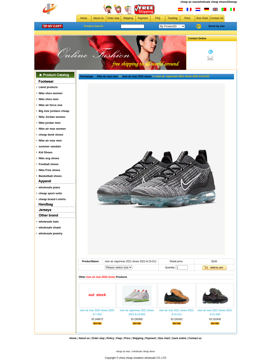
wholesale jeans (49, 187)
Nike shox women (51, 93)
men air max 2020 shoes (136, 76)
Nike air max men (50, 140)
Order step (113, 18)
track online (179, 338)
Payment (143, 18)
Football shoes (49, 164)
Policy (110, 338)
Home (83, 18)
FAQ (157, 18)
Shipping (128, 18)
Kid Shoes (45, 152)
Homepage (86, 76)
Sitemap (232, 1)
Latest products (48, 87)
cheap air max (188, 1)
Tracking (172, 18)
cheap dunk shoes (51, 134)
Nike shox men (49, 99)
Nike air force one (50, 105)
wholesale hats (49, 221)
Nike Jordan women (52, 116)
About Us (98, 18)
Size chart (164, 338)
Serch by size (216, 26)
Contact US (216, 18)
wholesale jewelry (51, 233)
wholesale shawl (50, 227)
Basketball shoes (50, 176)
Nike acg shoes (49, 158)
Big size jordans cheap (54, 111)
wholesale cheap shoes (212, 1)
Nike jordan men (50, 122)
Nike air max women (52, 128)
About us (84, 338)
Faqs (119, 338)
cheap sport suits (50, 193)
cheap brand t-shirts (52, 199)
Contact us (195, 338)
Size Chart (202, 18)
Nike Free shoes (49, 170)
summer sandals (50, 146)
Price (187, 18)
